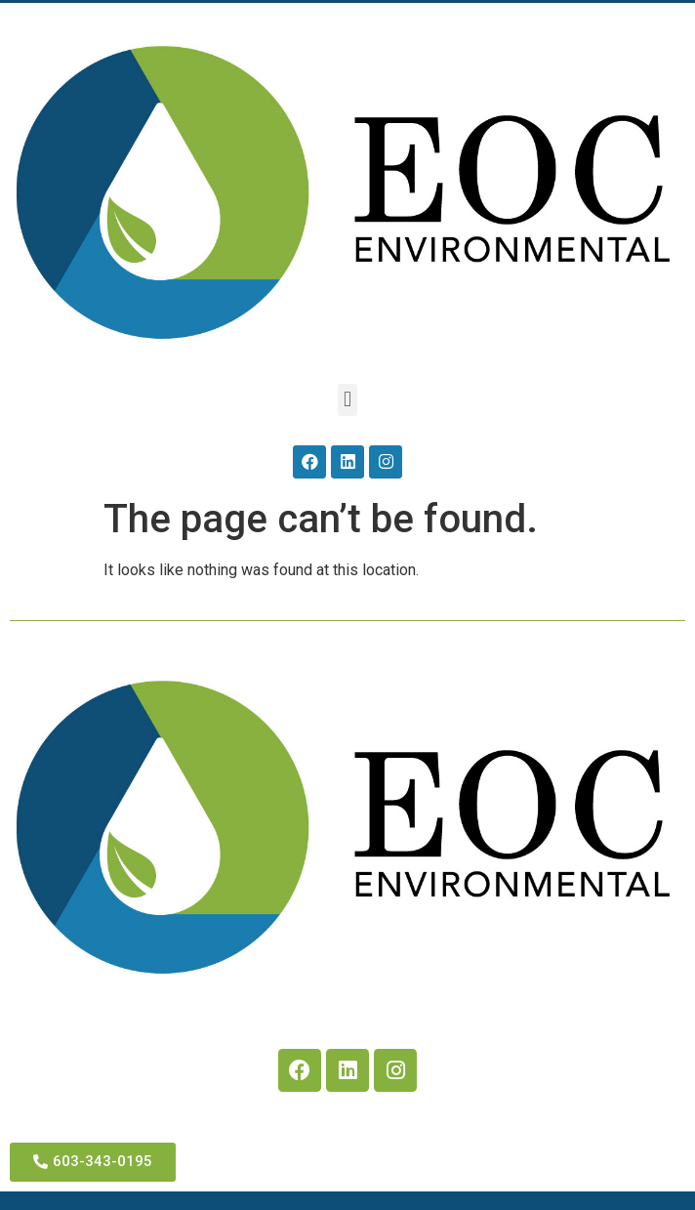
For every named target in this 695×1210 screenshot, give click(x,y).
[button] (347, 400)
